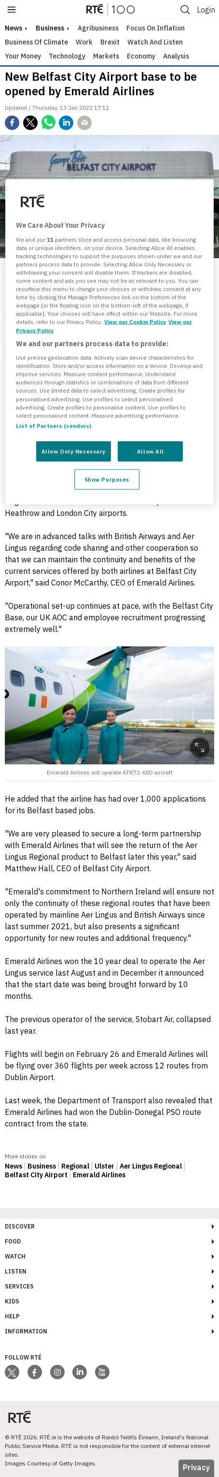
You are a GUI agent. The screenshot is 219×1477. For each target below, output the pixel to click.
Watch (15, 1256)
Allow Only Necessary (73, 450)
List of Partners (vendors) (53, 425)
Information (26, 1331)
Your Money (23, 56)
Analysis (176, 56)
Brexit (110, 42)
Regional (75, 1166)
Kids (12, 1301)
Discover (20, 1226)
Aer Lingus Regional (151, 1166)
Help (12, 1316)
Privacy (196, 1467)
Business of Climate (36, 42)
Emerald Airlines (99, 1174)
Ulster (104, 1166)
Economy (141, 56)
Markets (106, 56)
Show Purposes (106, 479)
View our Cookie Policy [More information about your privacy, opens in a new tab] (135, 321)
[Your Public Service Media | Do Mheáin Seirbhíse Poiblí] (19, 1417)
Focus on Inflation (155, 28)
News (13, 1166)
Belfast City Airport (36, 1174)
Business (50, 28)
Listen (16, 1271)
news (13, 28)
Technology (67, 56)
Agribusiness (98, 28)
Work (84, 42)
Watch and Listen (155, 42)
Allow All (150, 450)
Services (19, 1286)
